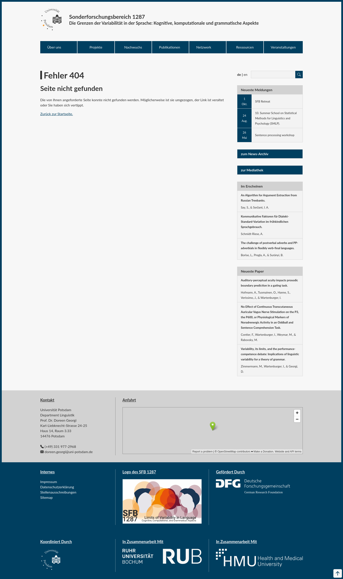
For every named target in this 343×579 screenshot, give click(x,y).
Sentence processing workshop (274, 135)
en (245, 74)
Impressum (48, 482)
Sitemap (46, 497)
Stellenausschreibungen (58, 492)
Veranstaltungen (283, 47)
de (239, 74)
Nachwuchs (133, 47)
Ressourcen (245, 47)
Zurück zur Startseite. (56, 114)
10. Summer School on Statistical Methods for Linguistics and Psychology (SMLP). (276, 118)
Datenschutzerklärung (57, 487)
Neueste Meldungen (256, 90)
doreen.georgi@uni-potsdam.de (69, 452)
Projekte (95, 47)
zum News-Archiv (254, 154)
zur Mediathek (252, 170)
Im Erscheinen (252, 186)
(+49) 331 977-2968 (60, 446)
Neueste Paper (252, 271)
